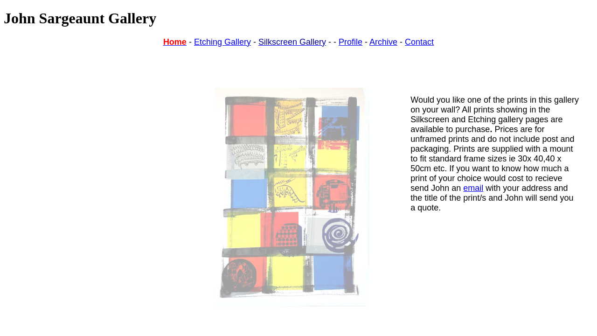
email (473, 188)
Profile (350, 42)
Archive (383, 42)
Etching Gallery (222, 42)
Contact (419, 42)
